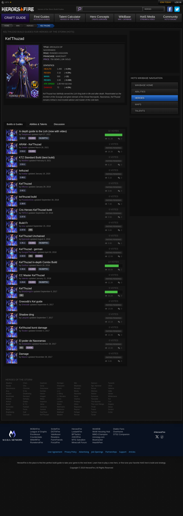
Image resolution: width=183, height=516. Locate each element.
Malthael (60, 412)
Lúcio (59, 399)
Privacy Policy (71, 452)
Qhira (76, 404)
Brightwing (10, 412)
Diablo (25, 401)
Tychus (94, 412)
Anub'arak (10, 396)
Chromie (26, 388)
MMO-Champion (100, 434)
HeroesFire (77, 429)
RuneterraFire (36, 442)
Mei (75, 383)
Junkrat (43, 409)
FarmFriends (57, 440)
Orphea (77, 399)
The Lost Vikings (97, 404)
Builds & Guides (15, 124)
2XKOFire (76, 437)
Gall (24, 412)
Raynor (77, 409)
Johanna (43, 407)
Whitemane (112, 396)
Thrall (93, 407)
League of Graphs (38, 431)
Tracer (93, 409)
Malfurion (60, 409)
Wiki (18, 26)
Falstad (26, 407)
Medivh (60, 415)
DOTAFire (55, 431)
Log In (178, 2)
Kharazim (60, 386)
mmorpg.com (98, 437)
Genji (42, 386)
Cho (24, 386)
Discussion (59, 124)
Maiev (59, 404)
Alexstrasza (10, 388)
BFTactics (76, 434)
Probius (77, 401)
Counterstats (36, 437)
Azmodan (9, 407)
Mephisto (77, 386)
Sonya (93, 388)
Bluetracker (97, 440)
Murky (76, 391)
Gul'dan (43, 391)
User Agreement (55, 452)
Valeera (111, 388)
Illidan (42, 399)
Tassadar (94, 399)
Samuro (94, 383)
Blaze (8, 409)
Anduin (8, 394)
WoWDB (96, 429)
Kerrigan (60, 383)
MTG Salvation (78, 440)
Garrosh (26, 415)
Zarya (110, 407)
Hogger (43, 396)
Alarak (8, 386)
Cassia (8, 415)
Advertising (84, 452)
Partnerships (111, 452)
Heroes (30, 26)
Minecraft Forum (79, 442)
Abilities (140, 91)
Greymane (44, 388)
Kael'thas (43, 412)
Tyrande (111, 383)
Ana (7, 391)
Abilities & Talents (38, 124)
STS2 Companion (121, 434)
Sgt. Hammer (96, 386)
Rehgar (77, 412)
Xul (109, 399)
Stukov (94, 394)
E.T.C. (25, 404)
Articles (132, 452)
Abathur (9, 383)
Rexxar (77, 415)
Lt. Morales (61, 396)
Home (6, 26)
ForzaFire (55, 442)
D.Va (25, 391)
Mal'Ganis (61, 407)
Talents (140, 111)
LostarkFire (77, 431)
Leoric (59, 388)
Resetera (55, 437)
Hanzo (42, 394)
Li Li (58, 391)
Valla (110, 391)
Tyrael (93, 415)
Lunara (59, 401)
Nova (76, 396)
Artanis (8, 399)
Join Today (165, 2)
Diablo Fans (118, 429)
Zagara (111, 404)
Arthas (8, 401)
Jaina (42, 404)
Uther (110, 386)
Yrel (109, 401)
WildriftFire (35, 440)
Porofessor (35, 434)
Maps (138, 104)
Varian (110, 394)
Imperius (43, 401)
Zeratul (111, 409)
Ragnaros (78, 407)
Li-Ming (60, 394)
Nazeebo (77, 394)
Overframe (118, 431)
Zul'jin (110, 412)
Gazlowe (43, 383)
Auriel (8, 404)
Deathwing (27, 394)
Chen (25, 383)
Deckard (26, 396)
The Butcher (96, 401)
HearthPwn (97, 442)
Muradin (77, 388)
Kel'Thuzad (45, 26)
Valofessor (56, 434)
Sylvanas (94, 396)
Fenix (25, 409)
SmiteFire (55, 429)
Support (122, 452)
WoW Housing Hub (101, 431)
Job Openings (97, 452)
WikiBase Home (144, 85)
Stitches (94, 391)
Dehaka (26, 399)
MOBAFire (35, 429)
